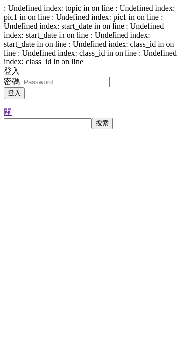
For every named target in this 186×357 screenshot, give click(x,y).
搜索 (102, 123)
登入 (14, 93)
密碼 (12, 81)
